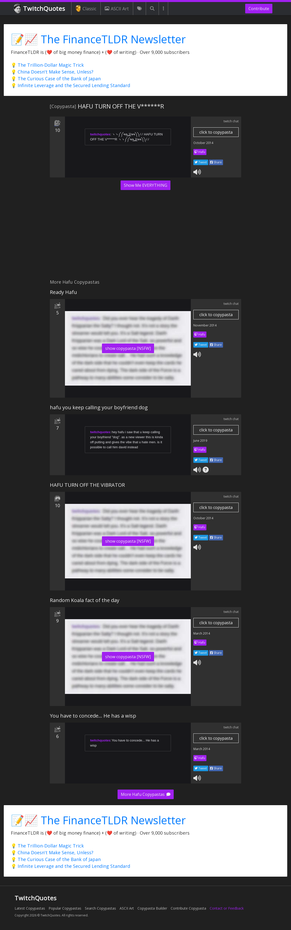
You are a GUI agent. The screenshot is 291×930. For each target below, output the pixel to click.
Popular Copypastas (65, 908)
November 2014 (204, 325)
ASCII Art (117, 9)
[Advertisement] (145, 237)
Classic (86, 8)
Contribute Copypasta (188, 908)
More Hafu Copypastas (145, 794)
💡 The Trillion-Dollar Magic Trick (47, 65)
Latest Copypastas (30, 908)
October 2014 (203, 143)
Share (216, 162)
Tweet (201, 162)
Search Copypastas (100, 908)
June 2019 (200, 440)
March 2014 (201, 633)
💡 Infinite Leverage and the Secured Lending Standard (70, 85)
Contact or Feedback (227, 908)
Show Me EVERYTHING (145, 185)
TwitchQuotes (40, 9)
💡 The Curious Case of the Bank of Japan (56, 79)
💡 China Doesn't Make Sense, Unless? (52, 72)
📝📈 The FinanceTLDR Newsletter (98, 39)
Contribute (258, 8)
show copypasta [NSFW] (128, 348)
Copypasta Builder (152, 908)
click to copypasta (216, 132)
